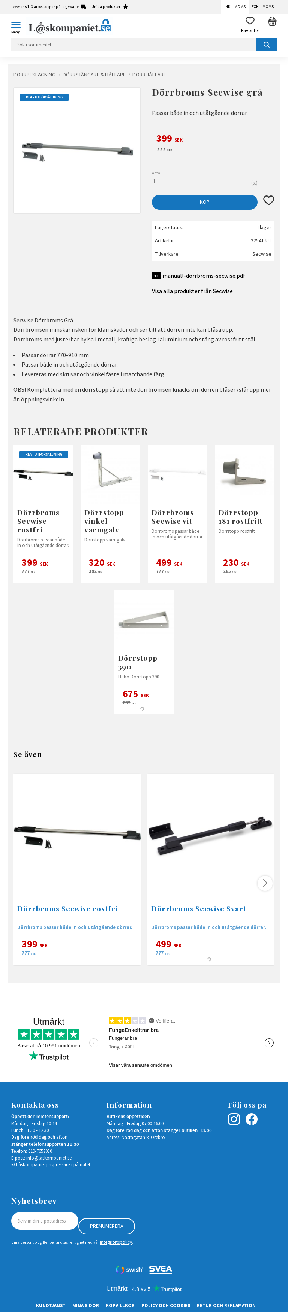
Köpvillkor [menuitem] (120, 1305)
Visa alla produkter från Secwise (192, 291)
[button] (18, 26)
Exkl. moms (263, 6)
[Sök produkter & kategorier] (144, 44)
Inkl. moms (235, 6)
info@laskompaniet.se (49, 1158)
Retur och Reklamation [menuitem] (226, 1305)
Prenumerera (106, 1226)
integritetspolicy (116, 1242)
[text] (213, 139)
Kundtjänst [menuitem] (51, 1305)
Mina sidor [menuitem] (85, 1305)
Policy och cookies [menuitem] (165, 1305)
